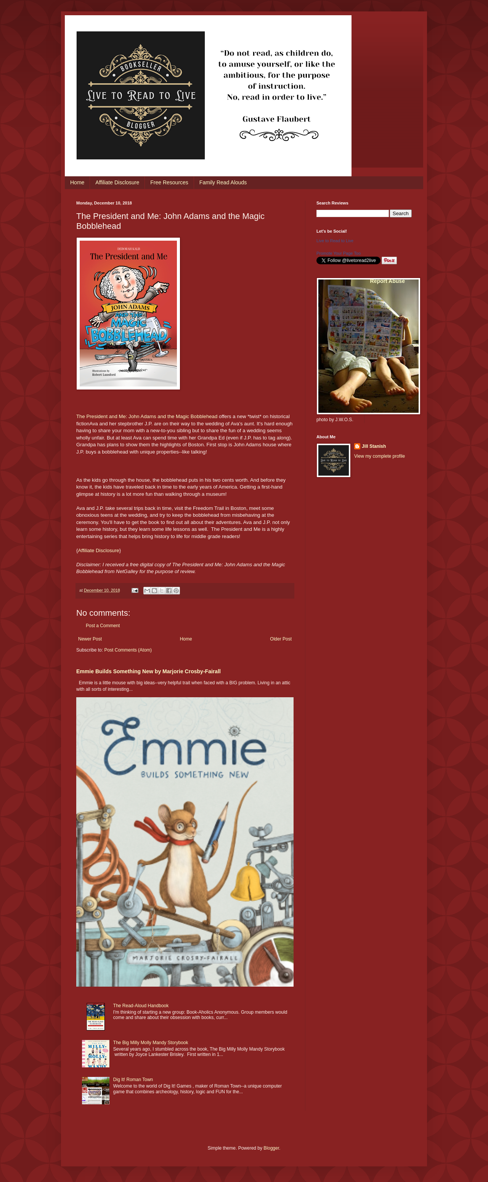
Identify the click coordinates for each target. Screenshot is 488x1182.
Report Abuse (387, 281)
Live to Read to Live (334, 240)
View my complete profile (379, 456)
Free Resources (169, 182)
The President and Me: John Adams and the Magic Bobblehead (146, 416)
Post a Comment (103, 625)
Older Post (281, 639)
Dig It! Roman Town (133, 1079)
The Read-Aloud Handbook (141, 1005)
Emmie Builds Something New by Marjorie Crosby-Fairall (148, 671)
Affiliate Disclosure (117, 182)
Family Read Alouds (223, 182)
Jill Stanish (374, 446)
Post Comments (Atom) (128, 650)
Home (77, 182)
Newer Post (90, 639)
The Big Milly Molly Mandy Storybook (150, 1042)
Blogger (271, 1148)
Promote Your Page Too (338, 253)
